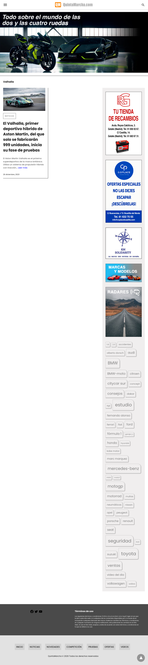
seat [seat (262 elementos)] (110, 530)
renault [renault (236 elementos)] (128, 521)
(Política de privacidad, (110, 616)
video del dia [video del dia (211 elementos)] (115, 575)
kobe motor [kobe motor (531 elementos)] (113, 451)
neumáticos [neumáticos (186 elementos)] (114, 504)
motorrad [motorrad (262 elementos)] (114, 496)
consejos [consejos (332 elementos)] (115, 393)
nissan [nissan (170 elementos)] (129, 504)
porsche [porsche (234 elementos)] (113, 521)
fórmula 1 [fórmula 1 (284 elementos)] (114, 433)
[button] (124, 123)
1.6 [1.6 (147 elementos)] (108, 344)
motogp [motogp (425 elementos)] (115, 486)
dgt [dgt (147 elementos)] (108, 405)
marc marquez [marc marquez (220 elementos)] (117, 459)
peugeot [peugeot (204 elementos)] (121, 512)
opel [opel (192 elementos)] (109, 512)
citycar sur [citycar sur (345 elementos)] (116, 383)
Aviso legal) (122, 616)
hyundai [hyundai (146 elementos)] (125, 443)
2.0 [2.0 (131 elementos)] (114, 344)
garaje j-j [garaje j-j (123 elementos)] (129, 434)
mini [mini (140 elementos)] (109, 477)
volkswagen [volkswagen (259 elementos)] (116, 583)
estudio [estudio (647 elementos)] (123, 405)
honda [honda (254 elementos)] (112, 443)
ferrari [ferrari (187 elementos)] (110, 424)
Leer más (22, 167)
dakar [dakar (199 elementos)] (130, 394)
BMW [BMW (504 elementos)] (113, 363)
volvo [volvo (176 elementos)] (132, 583)
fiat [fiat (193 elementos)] (120, 424)
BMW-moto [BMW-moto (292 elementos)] (116, 373)
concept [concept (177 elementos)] (135, 383)
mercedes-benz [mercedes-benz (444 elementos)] (123, 468)
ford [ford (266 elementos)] (129, 424)
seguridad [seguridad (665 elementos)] (119, 541)
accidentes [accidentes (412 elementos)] (125, 344)
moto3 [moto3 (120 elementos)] (117, 477)
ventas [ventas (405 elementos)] (114, 565)
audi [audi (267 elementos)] (131, 353)
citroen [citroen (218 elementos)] (134, 374)
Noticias (9, 116)
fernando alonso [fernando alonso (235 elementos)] (118, 415)
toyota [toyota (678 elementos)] (128, 553)
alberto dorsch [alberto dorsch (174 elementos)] (115, 352)
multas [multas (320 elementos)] (129, 496)
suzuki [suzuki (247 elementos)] (111, 554)
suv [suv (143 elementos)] (138, 541)
